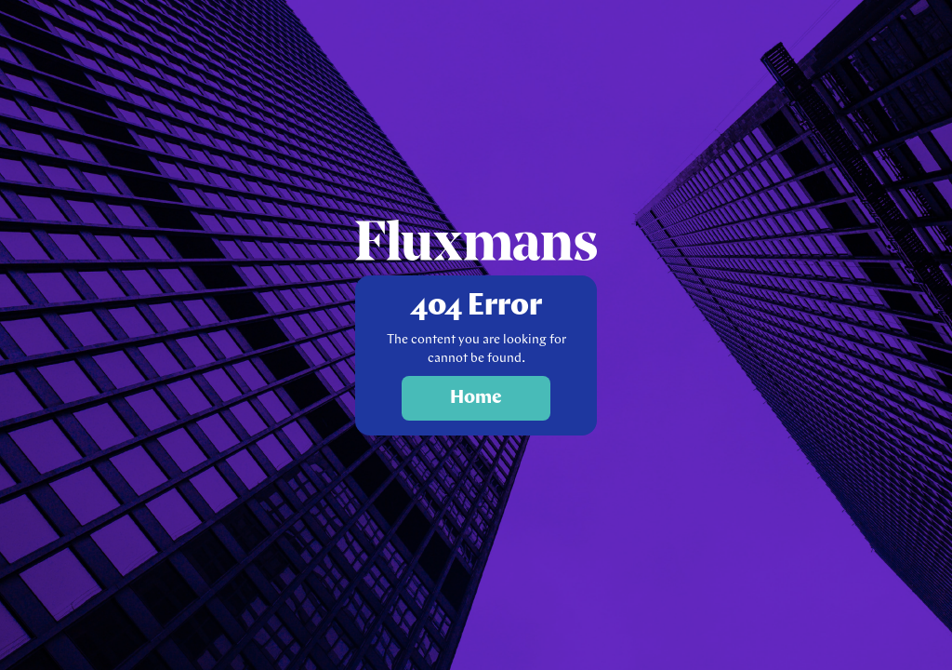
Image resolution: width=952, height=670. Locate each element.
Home (476, 398)
